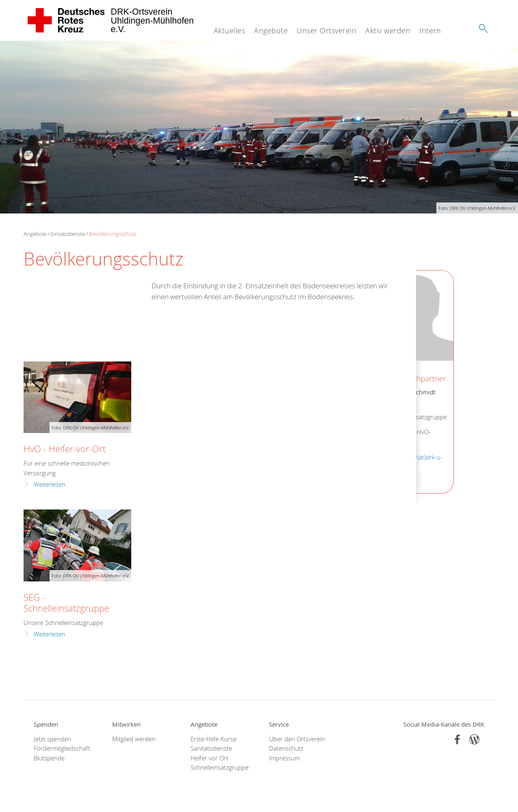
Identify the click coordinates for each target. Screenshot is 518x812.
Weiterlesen (49, 484)
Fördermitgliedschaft (62, 748)
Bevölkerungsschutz (113, 233)
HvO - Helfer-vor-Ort (65, 448)
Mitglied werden (134, 739)
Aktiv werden (387, 30)
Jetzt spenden (52, 739)
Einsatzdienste (68, 233)
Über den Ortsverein (297, 739)
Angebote (271, 30)
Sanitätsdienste (211, 748)
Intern (430, 30)
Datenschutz (286, 748)
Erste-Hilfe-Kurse (213, 739)
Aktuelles (229, 30)
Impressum (284, 758)
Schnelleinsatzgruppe (220, 767)
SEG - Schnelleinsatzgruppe (66, 603)
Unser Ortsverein (326, 30)
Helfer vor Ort (209, 758)
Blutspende (49, 758)
